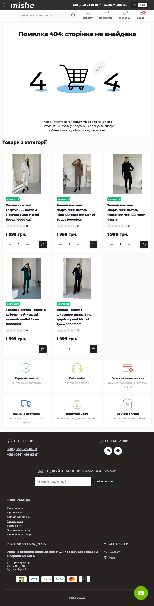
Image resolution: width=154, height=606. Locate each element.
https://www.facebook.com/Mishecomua (118, 450)
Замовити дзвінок (115, 4)
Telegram (114, 551)
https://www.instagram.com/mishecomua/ (108, 450)
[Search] (73, 15)
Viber (112, 557)
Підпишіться (105, 481)
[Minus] (10, 244)
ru (135, 4)
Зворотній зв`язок (18, 530)
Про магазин (15, 512)
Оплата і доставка (18, 516)
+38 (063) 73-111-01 (22, 449)
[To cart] (43, 244)
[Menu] (5, 5)
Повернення (15, 508)
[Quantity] (18, 244)
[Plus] (27, 244)
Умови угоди (15, 521)
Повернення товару (19, 534)
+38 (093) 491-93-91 (22, 455)
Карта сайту (14, 525)
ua (142, 4)
